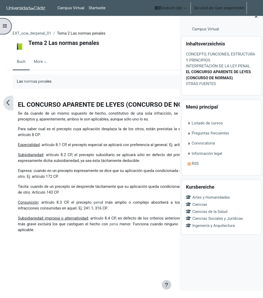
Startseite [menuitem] (97, 8)
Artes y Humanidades (208, 204)
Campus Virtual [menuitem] (70, 8)
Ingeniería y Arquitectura (210, 232)
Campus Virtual (205, 36)
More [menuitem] (44, 62)
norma (36, 81)
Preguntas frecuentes (210, 140)
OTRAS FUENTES (201, 91)
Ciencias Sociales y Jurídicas (214, 225)
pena (49, 81)
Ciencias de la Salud (206, 218)
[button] (170, 8)
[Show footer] (166, 285)
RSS (195, 170)
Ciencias (196, 211)
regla (68, 149)
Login (254, 8)
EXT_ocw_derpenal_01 (38, 33)
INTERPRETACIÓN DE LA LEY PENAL (218, 73)
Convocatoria (203, 150)
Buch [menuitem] (27, 62)
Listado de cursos (207, 130)
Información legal (207, 160)
